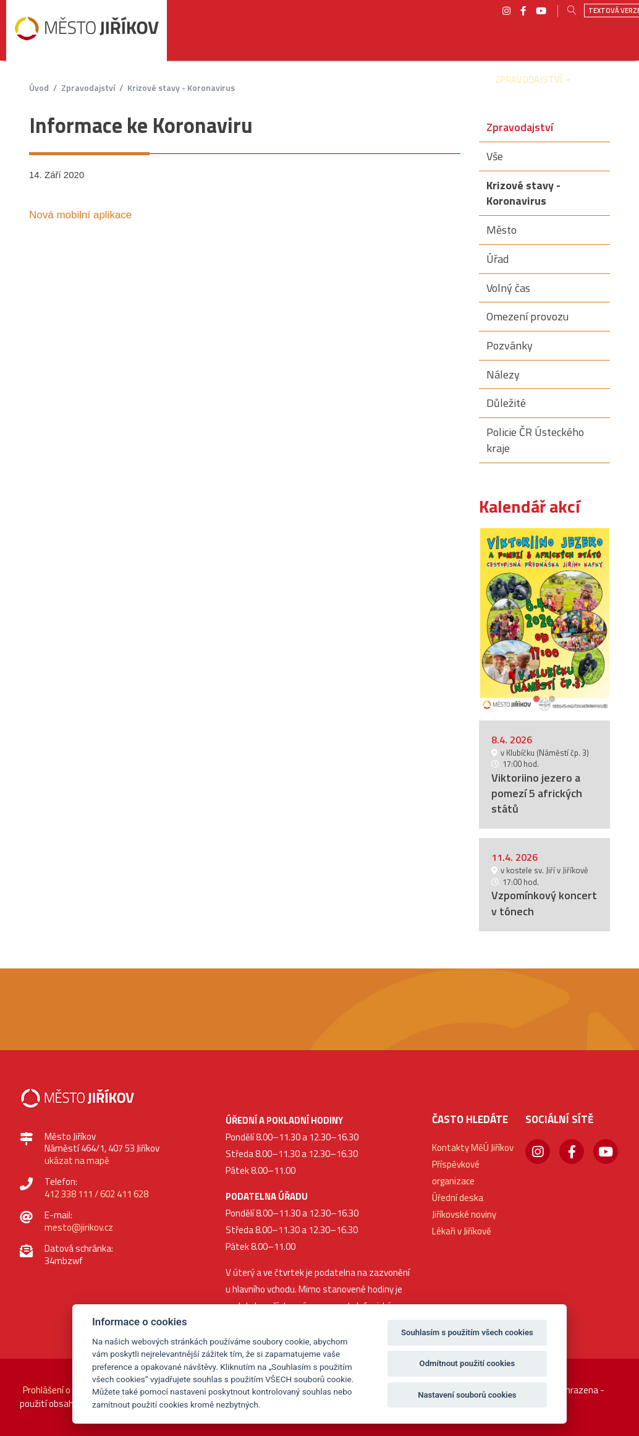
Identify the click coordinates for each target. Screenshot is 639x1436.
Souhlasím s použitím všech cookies (467, 1332)
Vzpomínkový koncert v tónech (544, 903)
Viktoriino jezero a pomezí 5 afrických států (536, 793)
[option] (544, 619)
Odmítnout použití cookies (467, 1363)
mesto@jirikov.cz (78, 1227)
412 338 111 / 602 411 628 (96, 1194)
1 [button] (536, 697)
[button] (145, 88)
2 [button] (552, 697)
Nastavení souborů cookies (467, 1395)
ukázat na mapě (76, 1160)
